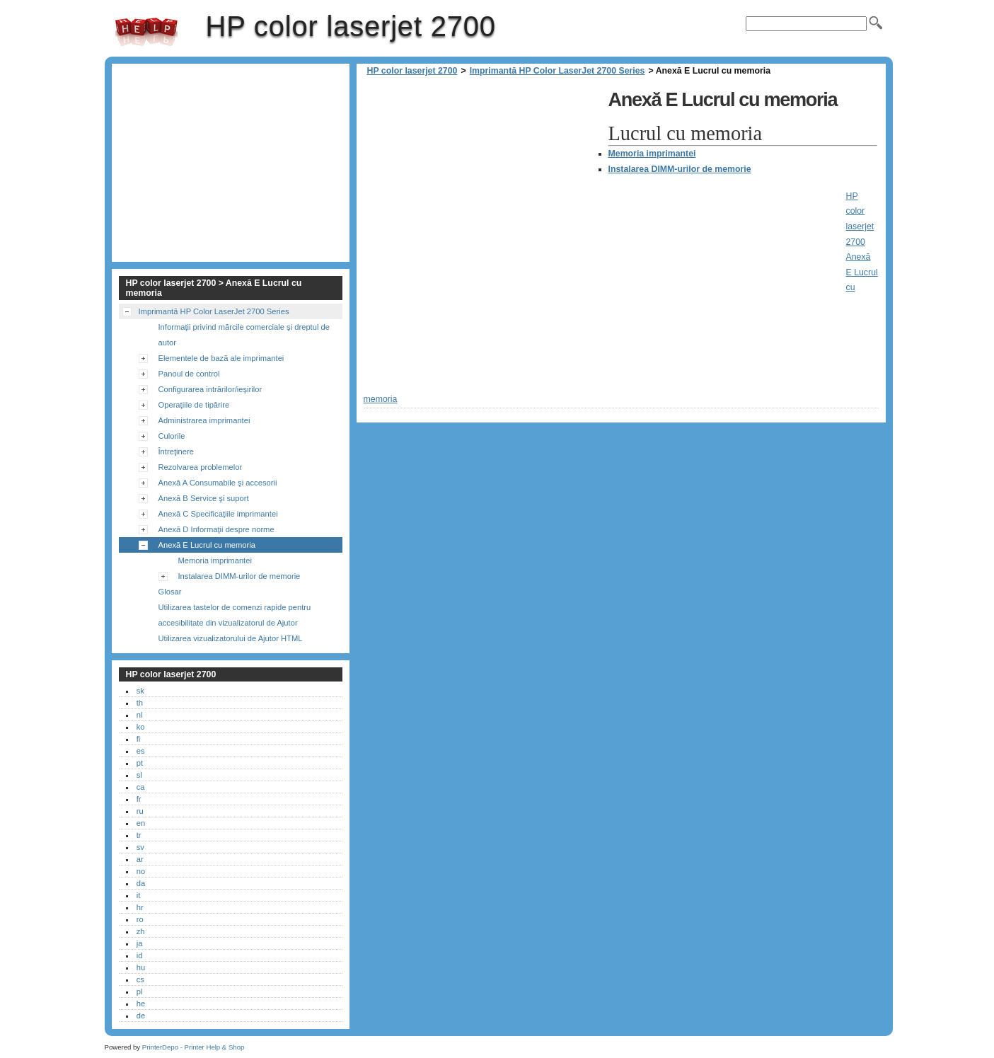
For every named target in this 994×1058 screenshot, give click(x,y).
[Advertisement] (482, 184)
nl (140, 715)
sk (140, 690)
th (140, 702)
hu (141, 967)
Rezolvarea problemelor (200, 467)
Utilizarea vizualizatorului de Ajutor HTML (230, 638)
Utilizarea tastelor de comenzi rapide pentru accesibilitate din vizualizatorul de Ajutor (234, 615)
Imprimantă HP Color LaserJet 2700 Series (557, 71)
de (141, 1015)
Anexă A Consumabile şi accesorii (217, 482)
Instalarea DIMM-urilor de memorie (679, 169)
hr (140, 907)
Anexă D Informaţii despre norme (216, 529)
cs (140, 979)
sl (139, 775)
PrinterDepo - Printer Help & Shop (193, 1047)
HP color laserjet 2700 (146, 32)
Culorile (171, 436)
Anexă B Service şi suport (203, 498)
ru (140, 811)
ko (141, 727)
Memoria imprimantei (652, 154)
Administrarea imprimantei (204, 420)
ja (140, 943)
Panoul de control (189, 373)
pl (140, 991)
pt (140, 763)
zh (141, 931)
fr (139, 799)
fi (139, 739)
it (139, 895)
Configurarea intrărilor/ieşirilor (210, 389)
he (141, 1003)
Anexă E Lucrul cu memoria (206, 545)
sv (140, 847)
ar (140, 859)
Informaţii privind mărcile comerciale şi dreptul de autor (244, 335)
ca (141, 787)
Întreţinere (176, 451)
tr (139, 835)
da (141, 883)
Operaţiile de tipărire (194, 405)
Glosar (170, 591)
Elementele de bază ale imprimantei (221, 358)
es (141, 751)
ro (140, 919)
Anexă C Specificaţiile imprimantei (218, 514)
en (141, 823)
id (140, 955)
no (141, 871)
